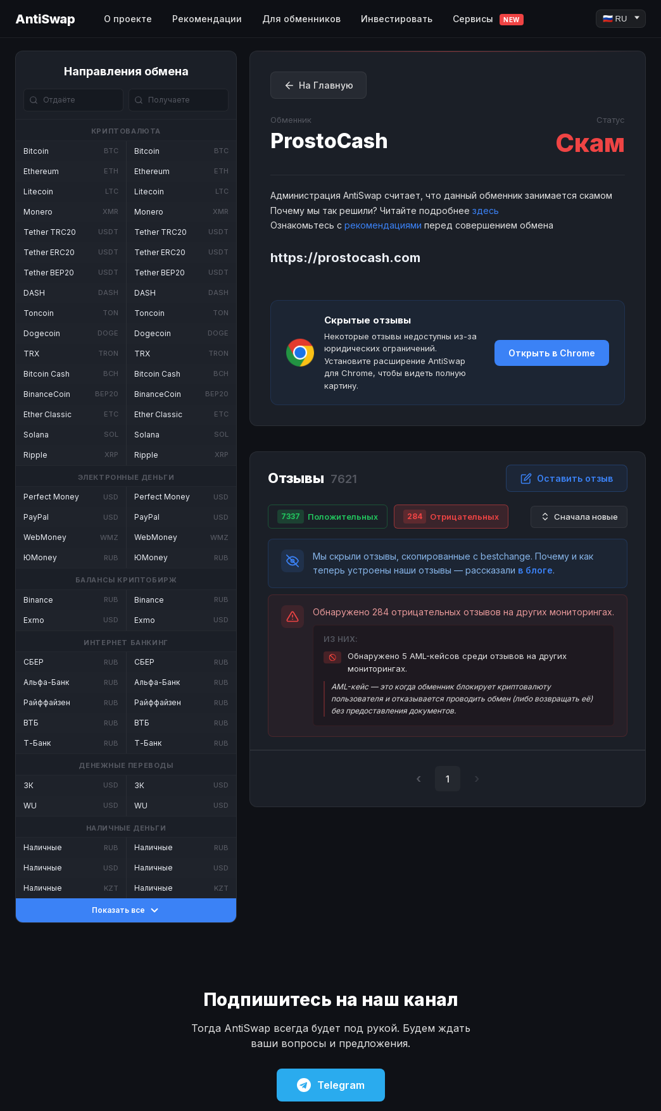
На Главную (318, 85)
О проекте (128, 18)
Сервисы (488, 19)
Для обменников (301, 18)
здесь (485, 210)
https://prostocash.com (345, 257)
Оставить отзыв (566, 478)
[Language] (621, 18)
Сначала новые (579, 517)
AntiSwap (45, 19)
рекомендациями (383, 225)
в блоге (535, 570)
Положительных (327, 517)
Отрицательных (451, 517)
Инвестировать (396, 18)
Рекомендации (207, 18)
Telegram (331, 1085)
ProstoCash (329, 141)
